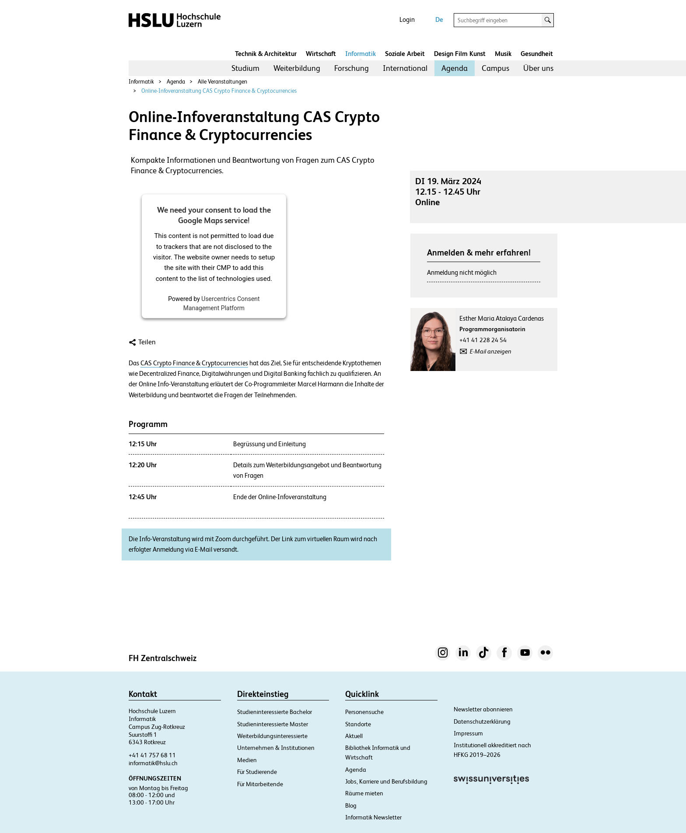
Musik (503, 53)
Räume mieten (364, 793)
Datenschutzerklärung (482, 721)
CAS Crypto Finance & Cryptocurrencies (194, 363)
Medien (247, 759)
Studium (245, 68)
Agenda (454, 68)
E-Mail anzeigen (490, 351)
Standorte (358, 724)
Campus (495, 68)
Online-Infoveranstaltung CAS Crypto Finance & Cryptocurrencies (219, 91)
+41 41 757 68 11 (152, 755)
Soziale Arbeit (405, 53)
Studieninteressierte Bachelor (274, 711)
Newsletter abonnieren (483, 709)
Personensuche (364, 711)
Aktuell (354, 735)
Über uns (538, 68)
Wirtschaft (321, 53)
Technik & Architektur (266, 53)
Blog (351, 805)
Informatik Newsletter (373, 817)
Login (407, 19)
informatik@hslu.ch (153, 763)
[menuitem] (245, 68)
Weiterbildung (296, 68)
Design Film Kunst (460, 53)
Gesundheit (537, 53)
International (405, 68)
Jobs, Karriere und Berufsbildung (386, 781)
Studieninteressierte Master (272, 724)
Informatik (360, 53)
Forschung (351, 68)
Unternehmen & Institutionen (276, 747)
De (439, 19)
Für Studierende (257, 771)
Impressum (468, 733)
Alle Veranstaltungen (222, 81)
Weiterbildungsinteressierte (272, 735)
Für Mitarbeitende (260, 784)
